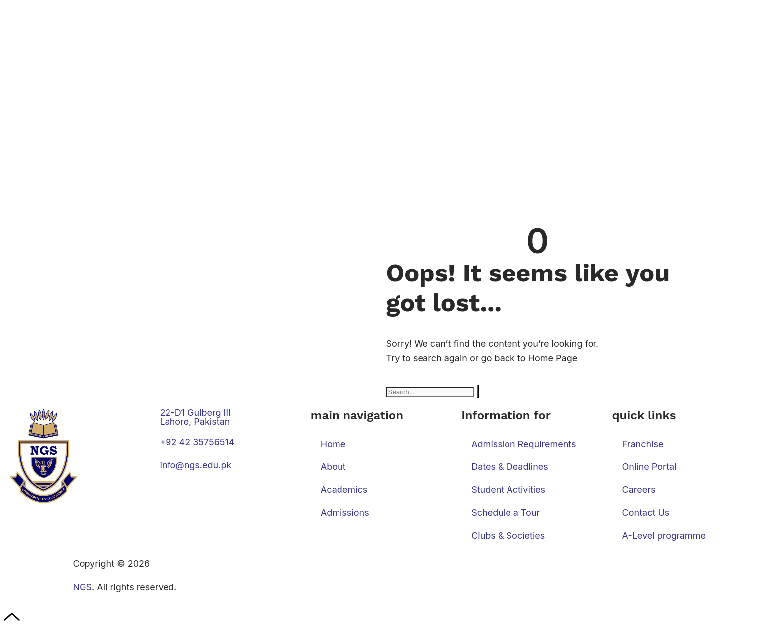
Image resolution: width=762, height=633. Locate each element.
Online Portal (649, 466)
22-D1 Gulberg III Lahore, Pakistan (195, 417)
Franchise (643, 444)
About (333, 466)
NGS (82, 587)
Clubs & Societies (508, 535)
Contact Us (646, 512)
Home (333, 444)
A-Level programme (664, 535)
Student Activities (508, 489)
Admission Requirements (523, 444)
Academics (344, 489)
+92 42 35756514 (197, 442)
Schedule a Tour (505, 512)
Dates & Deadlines (509, 466)
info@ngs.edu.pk (195, 465)
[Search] (478, 391)
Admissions (345, 512)
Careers (639, 489)
